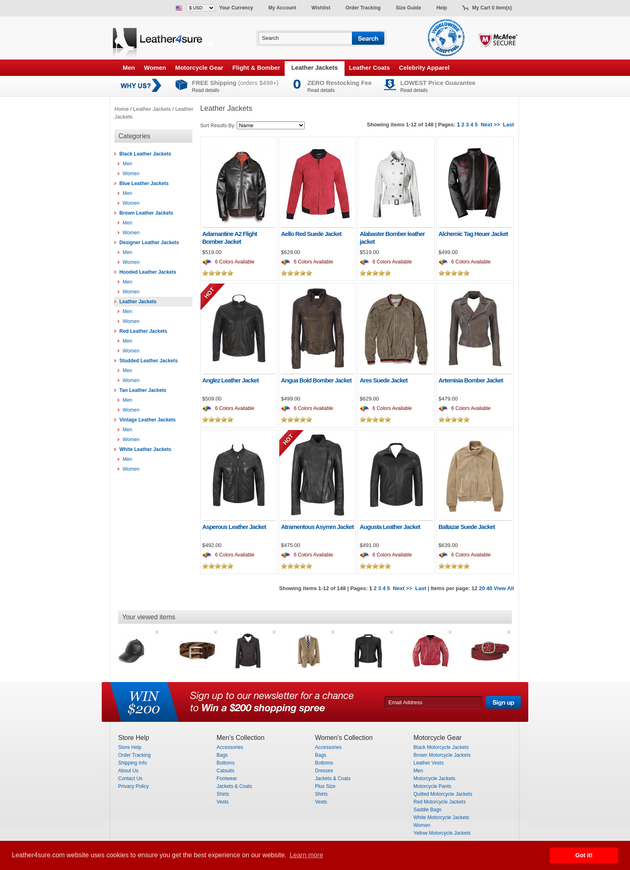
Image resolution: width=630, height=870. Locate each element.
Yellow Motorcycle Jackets (442, 833)
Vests (222, 802)
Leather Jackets (314, 67)
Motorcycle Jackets (434, 778)
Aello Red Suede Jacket (311, 233)
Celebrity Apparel (424, 67)
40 (489, 588)
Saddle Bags (427, 810)
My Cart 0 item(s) (492, 8)
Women (155, 67)
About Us (128, 771)
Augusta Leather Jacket (390, 526)
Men (129, 67)
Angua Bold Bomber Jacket (316, 380)
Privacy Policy (133, 786)
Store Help (130, 747)
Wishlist (320, 8)
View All (504, 588)
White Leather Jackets (145, 449)
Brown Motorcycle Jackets (441, 755)
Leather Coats (369, 67)
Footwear (227, 778)
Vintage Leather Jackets (147, 420)
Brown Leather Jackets (146, 213)
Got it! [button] (584, 855)
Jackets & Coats (234, 786)
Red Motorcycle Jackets (439, 802)
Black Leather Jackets (145, 154)
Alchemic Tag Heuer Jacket (473, 233)
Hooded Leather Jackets (147, 272)
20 (482, 588)
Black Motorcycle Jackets (441, 747)
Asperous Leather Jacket (234, 526)
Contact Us (130, 778)
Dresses (324, 771)
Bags (222, 755)
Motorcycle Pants (432, 786)
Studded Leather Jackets (148, 361)
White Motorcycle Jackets (441, 817)
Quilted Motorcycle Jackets (442, 794)
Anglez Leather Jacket (230, 380)
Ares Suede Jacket (383, 380)
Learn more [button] (306, 855)
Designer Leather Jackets (149, 242)
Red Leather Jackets (143, 331)
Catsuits (225, 771)
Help (441, 8)
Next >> (490, 124)
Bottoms (226, 763)
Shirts (223, 794)
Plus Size (325, 786)
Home (121, 109)
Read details (205, 90)
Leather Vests (428, 763)
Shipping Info (132, 763)
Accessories (230, 747)
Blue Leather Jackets (144, 183)
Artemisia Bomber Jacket (470, 380)
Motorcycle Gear (199, 67)
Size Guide (408, 8)
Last (508, 124)
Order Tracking (363, 8)
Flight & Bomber (256, 67)
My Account (282, 8)
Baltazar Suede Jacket (466, 526)
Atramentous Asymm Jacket (317, 526)
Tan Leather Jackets (143, 390)
